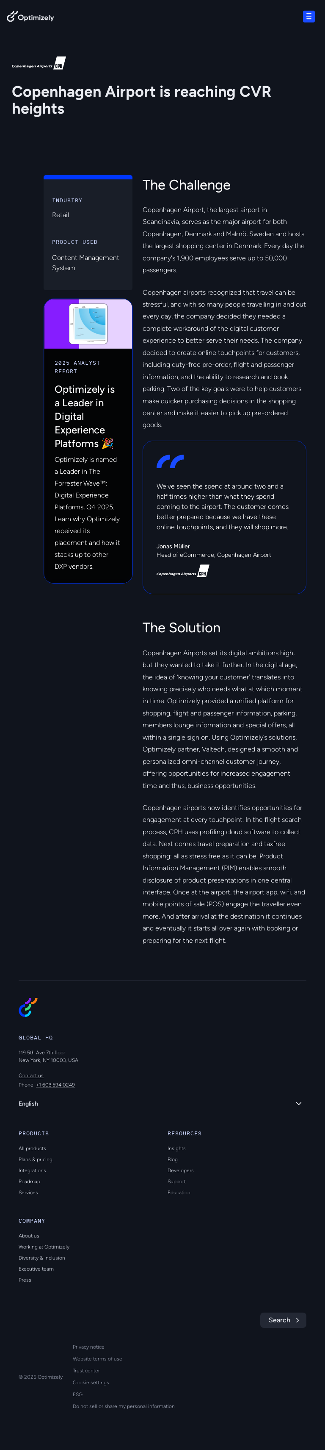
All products (32, 1148)
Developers (181, 1170)
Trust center (86, 1371)
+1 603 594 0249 (55, 1085)
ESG (78, 1394)
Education (179, 1193)
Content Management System (85, 263)
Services (28, 1193)
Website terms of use (97, 1359)
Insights (177, 1148)
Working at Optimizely (44, 1247)
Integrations (32, 1170)
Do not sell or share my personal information (124, 1406)
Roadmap (29, 1182)
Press (25, 1280)
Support (177, 1182)
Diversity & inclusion (42, 1258)
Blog (173, 1159)
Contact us (31, 1075)
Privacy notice (89, 1347)
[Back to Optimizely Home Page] (30, 18)
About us (29, 1236)
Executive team (36, 1269)
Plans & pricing (35, 1159)
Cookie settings (91, 1383)
